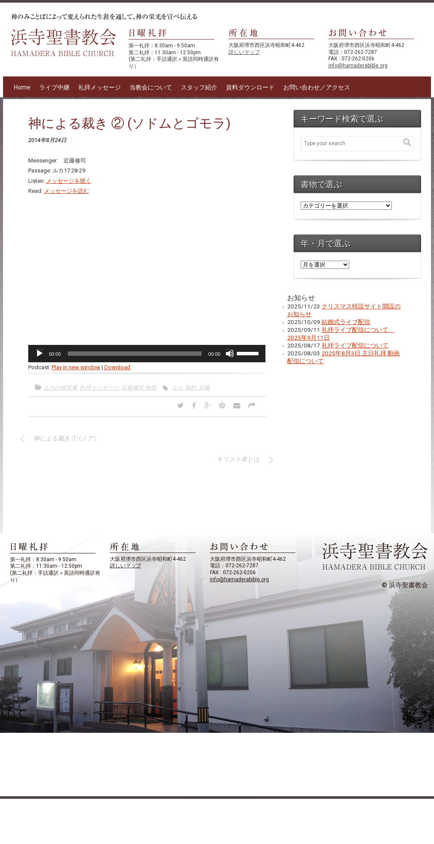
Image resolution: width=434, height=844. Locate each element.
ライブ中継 (54, 87)
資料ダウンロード (250, 87)
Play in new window (76, 367)
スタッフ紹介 (199, 87)
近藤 (204, 387)
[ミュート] (229, 353)
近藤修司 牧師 (138, 387)
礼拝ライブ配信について (354, 345)
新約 (190, 387)
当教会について (150, 87)
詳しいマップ (244, 52)
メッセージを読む (66, 191)
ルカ (177, 387)
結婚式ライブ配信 (345, 321)
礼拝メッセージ (99, 87)
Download (117, 367)
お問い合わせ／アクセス (316, 87)
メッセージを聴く (68, 181)
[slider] (135, 353)
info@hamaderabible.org (358, 66)
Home (22, 87)
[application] (147, 353)
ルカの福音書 (60, 387)
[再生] (39, 353)
